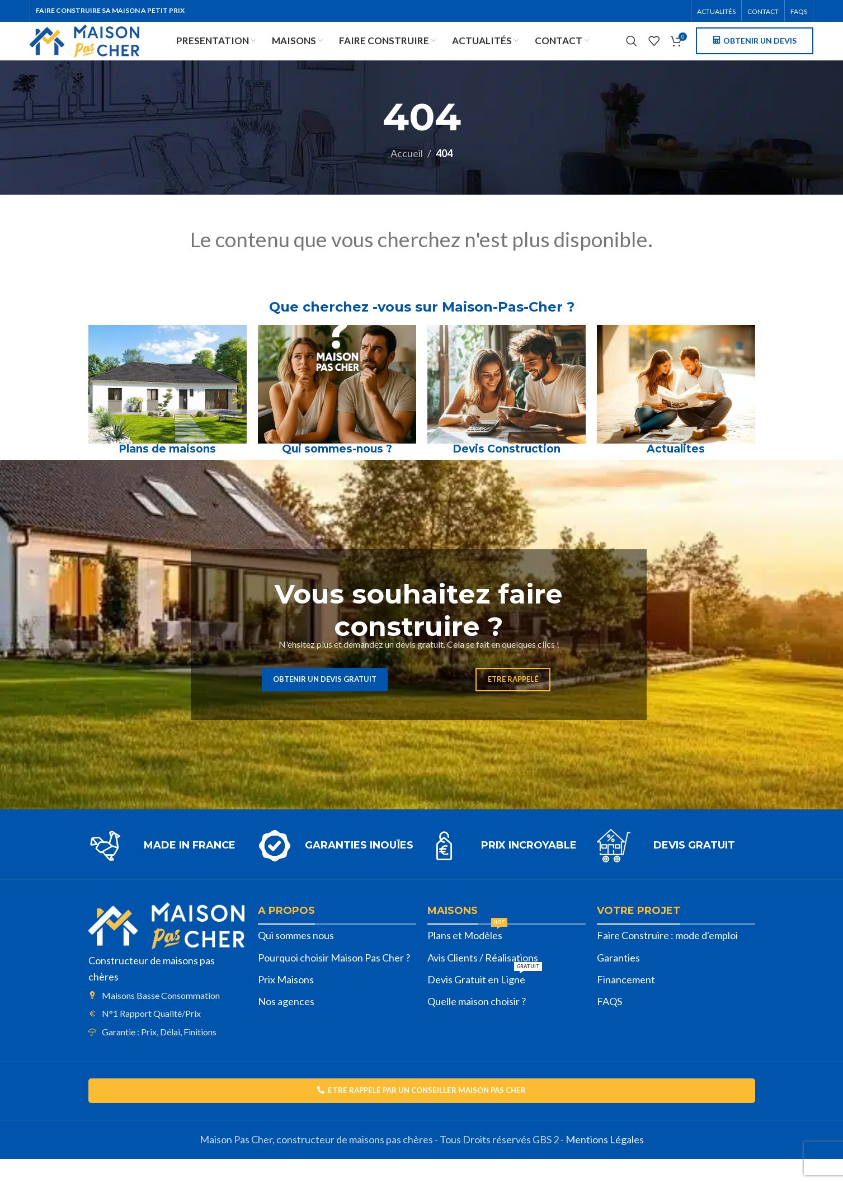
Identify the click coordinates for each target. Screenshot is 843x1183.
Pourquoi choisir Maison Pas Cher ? (334, 979)
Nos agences (286, 1023)
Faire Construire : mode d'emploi (667, 957)
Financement (626, 1001)
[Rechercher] (631, 53)
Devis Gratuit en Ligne (484, 999)
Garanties (618, 979)
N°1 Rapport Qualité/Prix (151, 1035)
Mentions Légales (605, 1163)
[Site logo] (118, 51)
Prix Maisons (286, 1001)
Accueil (406, 175)
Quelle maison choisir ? (476, 1023)
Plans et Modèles (467, 954)
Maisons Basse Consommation (161, 1017)
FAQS (609, 1023)
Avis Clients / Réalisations (482, 979)
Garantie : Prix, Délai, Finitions (159, 1053)
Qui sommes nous (296, 957)
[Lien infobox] (167, 867)
